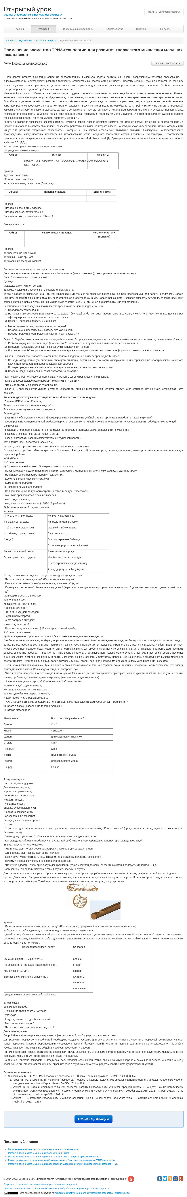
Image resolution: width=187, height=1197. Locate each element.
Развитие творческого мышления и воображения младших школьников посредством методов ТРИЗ (63, 1164)
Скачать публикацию (93, 1119)
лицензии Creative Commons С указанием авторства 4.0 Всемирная (92, 1193)
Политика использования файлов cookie (26, 1188)
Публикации (43, 29)
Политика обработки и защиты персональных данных (79, 1188)
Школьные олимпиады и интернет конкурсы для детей (47, 1184)
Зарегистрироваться (169, 12)
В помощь (141, 29)
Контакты (165, 29)
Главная (19, 29)
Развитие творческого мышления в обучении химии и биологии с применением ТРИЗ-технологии (62, 1160)
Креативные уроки (46, 40)
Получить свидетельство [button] (167, 63)
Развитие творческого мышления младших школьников (38, 1153)
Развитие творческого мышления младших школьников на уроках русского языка (53, 1156)
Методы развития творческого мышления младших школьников (43, 1149)
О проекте (9, 1184)
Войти (151, 12)
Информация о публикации (78, 29)
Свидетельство (114, 29)
